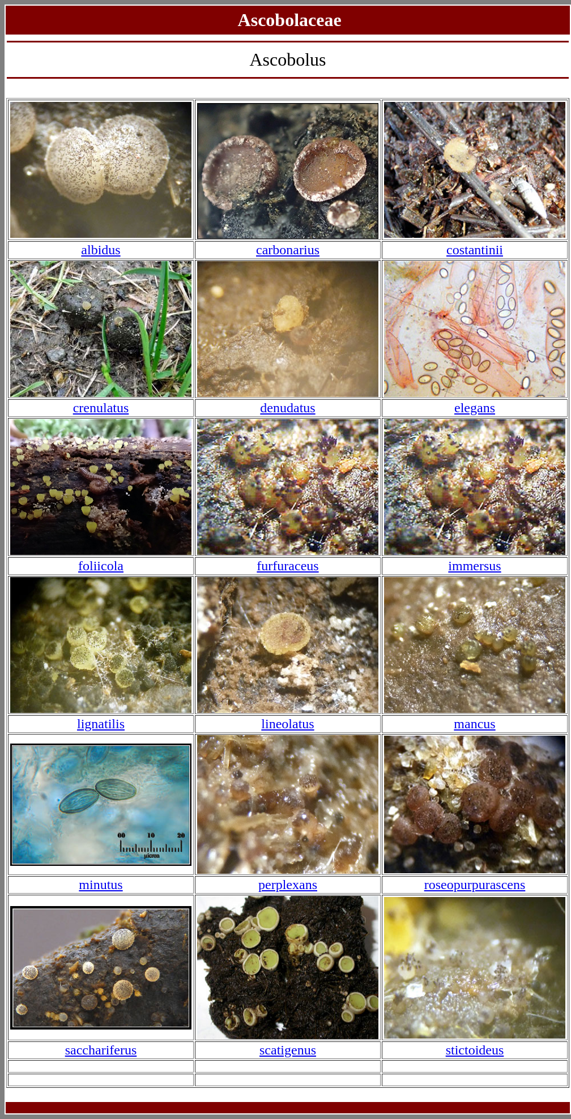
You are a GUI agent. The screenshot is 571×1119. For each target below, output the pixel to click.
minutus (100, 884)
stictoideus (475, 1050)
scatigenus (287, 1050)
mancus (474, 723)
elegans (474, 407)
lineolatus (287, 723)
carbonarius (287, 249)
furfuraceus (287, 565)
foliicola (100, 565)
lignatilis (101, 723)
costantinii (474, 249)
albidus (100, 249)
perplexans (287, 884)
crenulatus (101, 407)
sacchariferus (101, 1050)
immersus (474, 565)
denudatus (287, 407)
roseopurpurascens (475, 884)
